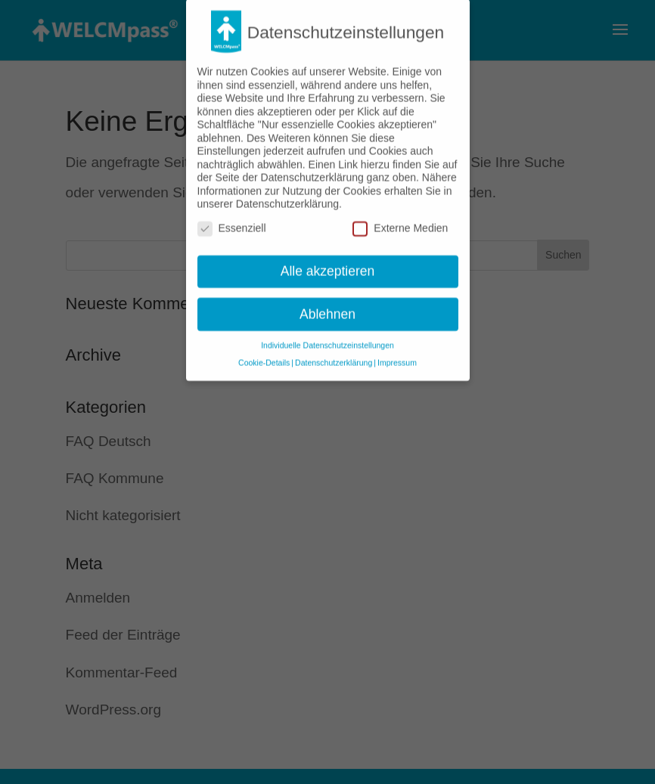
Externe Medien (400, 220)
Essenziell (231, 220)
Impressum (397, 354)
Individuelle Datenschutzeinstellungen (327, 337)
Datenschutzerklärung (333, 354)
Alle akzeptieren (328, 262)
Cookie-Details (264, 354)
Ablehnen (327, 305)
